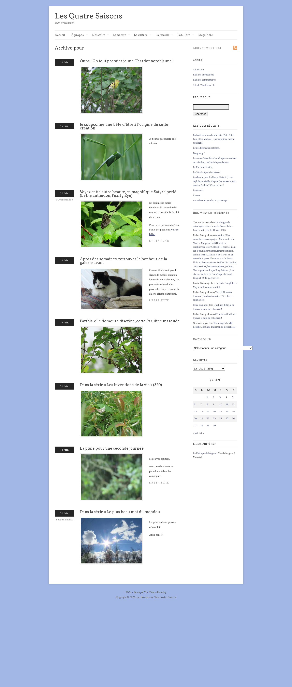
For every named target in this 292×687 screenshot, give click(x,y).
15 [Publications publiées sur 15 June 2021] (208, 411)
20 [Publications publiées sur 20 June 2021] (195, 418)
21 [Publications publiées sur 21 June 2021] (201, 418)
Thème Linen (133, 592)
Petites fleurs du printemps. (206, 147)
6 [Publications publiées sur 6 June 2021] (194, 404)
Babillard (185, 35)
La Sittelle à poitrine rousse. (206, 172)
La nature (121, 35)
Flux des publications (203, 74)
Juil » (201, 433)
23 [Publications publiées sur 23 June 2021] (214, 418)
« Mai (195, 433)
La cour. (197, 195)
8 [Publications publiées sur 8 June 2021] (207, 404)
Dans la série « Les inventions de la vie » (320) (121, 385)
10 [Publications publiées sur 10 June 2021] (220, 404)
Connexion (198, 69)
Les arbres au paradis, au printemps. (210, 200)
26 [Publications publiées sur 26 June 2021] (233, 418)
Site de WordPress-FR (204, 85)
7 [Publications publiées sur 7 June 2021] (201, 404)
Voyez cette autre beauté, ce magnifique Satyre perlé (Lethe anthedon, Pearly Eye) (128, 194)
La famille (164, 35)
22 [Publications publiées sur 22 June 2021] (208, 418)
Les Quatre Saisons (88, 15)
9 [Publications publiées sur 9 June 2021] (213, 404)
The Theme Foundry (155, 592)
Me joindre (205, 35)
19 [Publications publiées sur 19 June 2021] (233, 411)
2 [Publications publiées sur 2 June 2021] (213, 397)
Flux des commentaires (204, 79)
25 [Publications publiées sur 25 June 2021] (227, 418)
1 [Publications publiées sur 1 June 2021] (207, 397)
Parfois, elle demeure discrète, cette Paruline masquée (130, 321)
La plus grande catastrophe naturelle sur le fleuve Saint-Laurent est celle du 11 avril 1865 (212, 226)
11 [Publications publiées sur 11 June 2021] (227, 404)
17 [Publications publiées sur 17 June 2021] (220, 411)
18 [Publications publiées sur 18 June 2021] (227, 411)
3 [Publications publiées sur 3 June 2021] (220, 397)
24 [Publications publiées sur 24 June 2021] (220, 418)
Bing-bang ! (199, 153)
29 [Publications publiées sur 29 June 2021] (208, 425)
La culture (142, 35)
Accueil (60, 35)
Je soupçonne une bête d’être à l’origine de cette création (124, 126)
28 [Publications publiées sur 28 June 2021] (201, 425)
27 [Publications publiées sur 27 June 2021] (195, 425)
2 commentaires (64, 519)
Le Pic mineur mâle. (203, 167)
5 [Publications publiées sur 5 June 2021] (232, 397)
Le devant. (198, 190)
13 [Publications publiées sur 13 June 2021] (195, 411)
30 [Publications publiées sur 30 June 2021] (214, 425)
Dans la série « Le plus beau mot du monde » (120, 512)
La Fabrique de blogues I (205, 453)
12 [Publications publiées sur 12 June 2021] (233, 404)
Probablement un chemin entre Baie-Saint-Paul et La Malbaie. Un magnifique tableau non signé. (214, 139)
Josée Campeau (200, 305)
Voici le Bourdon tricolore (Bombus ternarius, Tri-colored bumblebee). (212, 296)
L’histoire (100, 35)
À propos (79, 35)
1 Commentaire (64, 199)
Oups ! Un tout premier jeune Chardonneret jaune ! (127, 61)
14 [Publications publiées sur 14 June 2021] (201, 411)
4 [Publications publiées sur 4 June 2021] (226, 397)
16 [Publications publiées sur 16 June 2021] (214, 411)
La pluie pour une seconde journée (112, 448)
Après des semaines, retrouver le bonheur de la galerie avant (123, 261)
